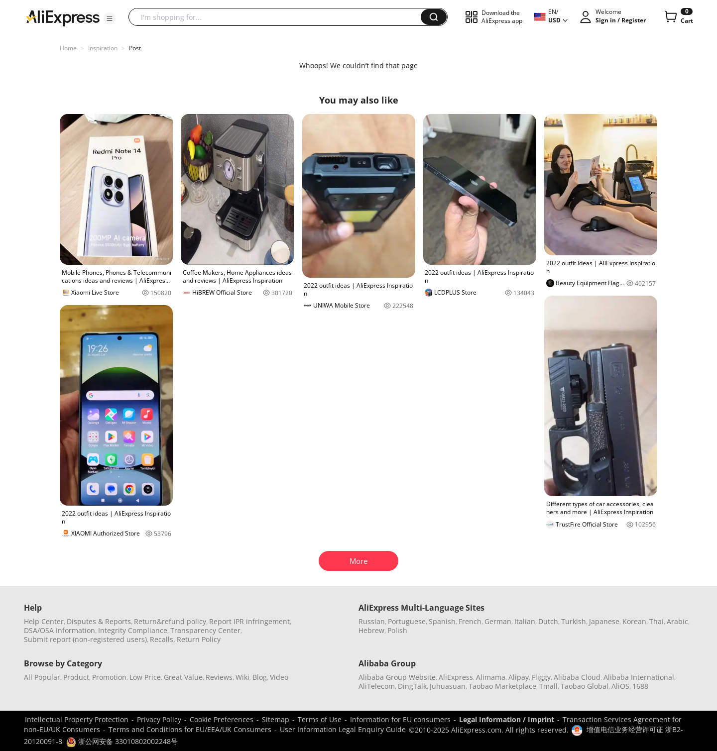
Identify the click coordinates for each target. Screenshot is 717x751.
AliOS (620, 686)
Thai (656, 621)
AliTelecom (376, 686)
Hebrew (371, 630)
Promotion (109, 677)
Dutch (548, 621)
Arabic (677, 621)
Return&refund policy (170, 621)
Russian (371, 621)
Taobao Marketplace (502, 686)
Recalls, (162, 639)
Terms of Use (320, 719)
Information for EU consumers (400, 719)
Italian (524, 621)
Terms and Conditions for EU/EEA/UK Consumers (190, 729)
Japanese (604, 621)
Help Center (44, 621)
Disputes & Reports (99, 621)
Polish (397, 630)
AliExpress (456, 677)
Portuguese (407, 621)
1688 (640, 686)
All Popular (42, 677)
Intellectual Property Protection (76, 719)
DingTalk (412, 686)
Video (279, 677)
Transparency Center (205, 630)
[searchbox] (278, 16)
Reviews (219, 677)
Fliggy (541, 677)
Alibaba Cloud (577, 677)
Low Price (145, 677)
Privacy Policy (159, 719)
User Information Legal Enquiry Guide (343, 729)
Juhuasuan (448, 686)
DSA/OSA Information (59, 630)
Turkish (573, 621)
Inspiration (103, 48)
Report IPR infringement (249, 621)
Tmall (548, 686)
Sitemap (275, 719)
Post (135, 48)
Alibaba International (638, 677)
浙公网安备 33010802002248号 (122, 741)
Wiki (242, 677)
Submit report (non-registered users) (85, 639)
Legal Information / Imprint (506, 719)
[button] (110, 18)
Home (68, 48)
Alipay (518, 677)
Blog (259, 677)
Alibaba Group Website (397, 677)
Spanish (442, 621)
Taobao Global (584, 686)
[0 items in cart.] (678, 17)
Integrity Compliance (132, 630)
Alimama (490, 677)
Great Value (183, 677)
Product (76, 677)
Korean (634, 621)
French (470, 621)
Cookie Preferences (221, 719)
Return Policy (199, 639)
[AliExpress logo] (63, 17)
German (497, 621)
